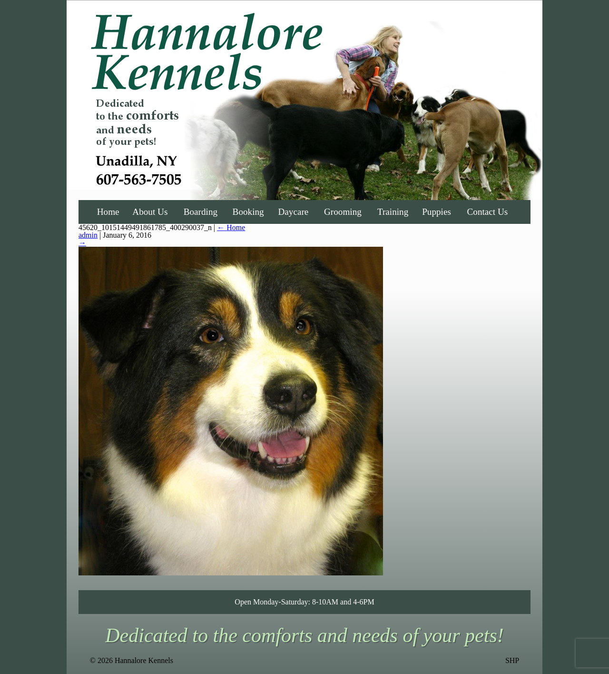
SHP (512, 660)
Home (108, 212)
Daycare (293, 212)
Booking (248, 212)
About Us (149, 212)
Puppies (436, 212)
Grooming (343, 212)
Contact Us (487, 212)
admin (88, 235)
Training (392, 212)
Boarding (200, 212)
